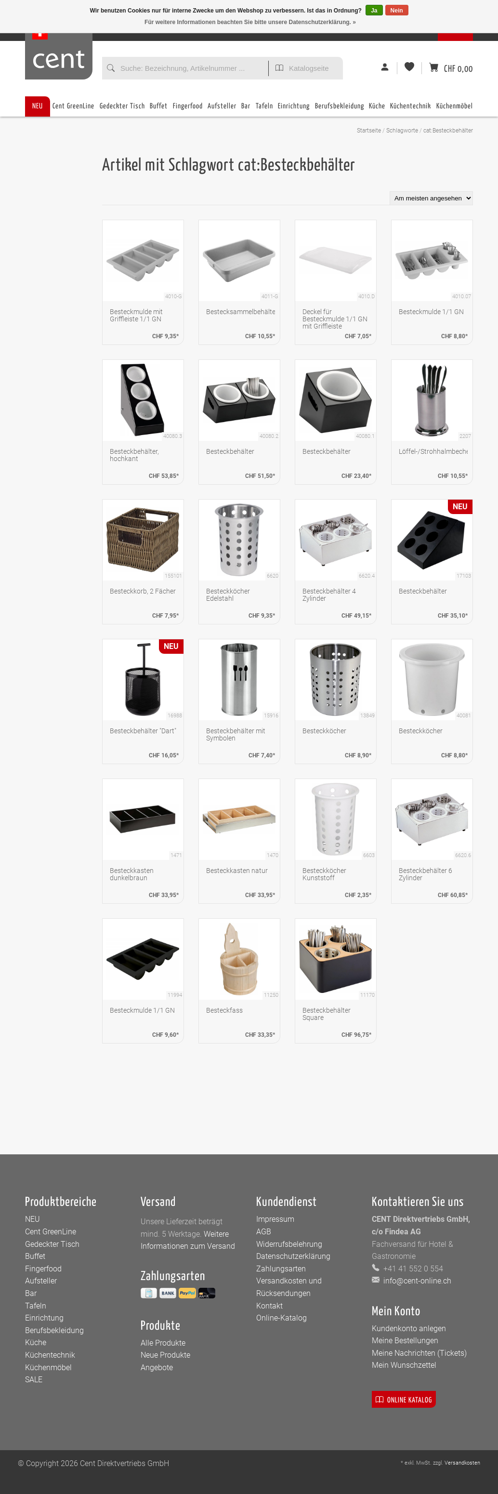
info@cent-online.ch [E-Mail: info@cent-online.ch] (416, 1280)
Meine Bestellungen (405, 1340)
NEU (37, 106)
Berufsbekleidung (339, 110)
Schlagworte (402, 130)
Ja (374, 10)
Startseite (369, 130)
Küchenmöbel (454, 110)
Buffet (159, 110)
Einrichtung (294, 110)
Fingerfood (188, 110)
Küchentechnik (410, 110)
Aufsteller (222, 110)
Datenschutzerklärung (293, 1256)
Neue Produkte (165, 1355)
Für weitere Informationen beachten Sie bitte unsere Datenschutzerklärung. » (250, 22)
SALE (33, 1379)
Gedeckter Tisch (122, 110)
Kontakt (269, 1305)
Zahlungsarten (281, 1268)
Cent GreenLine (73, 106)
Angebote (157, 1367)
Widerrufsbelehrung (289, 1244)
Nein (397, 10)
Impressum (275, 1219)
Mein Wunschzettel (404, 1365)
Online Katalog (404, 1399)
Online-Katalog (281, 1317)
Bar (245, 110)
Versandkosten (462, 1463)
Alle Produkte (163, 1343)
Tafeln (264, 110)
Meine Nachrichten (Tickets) (419, 1353)
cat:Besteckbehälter (448, 130)
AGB (263, 1231)
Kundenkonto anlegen (409, 1328)
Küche (377, 110)
